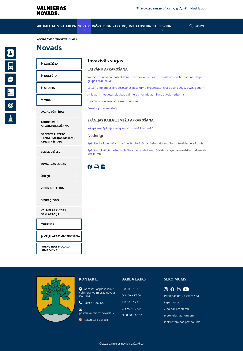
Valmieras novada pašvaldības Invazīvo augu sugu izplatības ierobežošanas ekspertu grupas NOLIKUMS (147, 79)
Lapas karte (172, 302)
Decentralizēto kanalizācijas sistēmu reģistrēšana (58, 137)
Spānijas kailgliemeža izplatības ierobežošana (118, 143)
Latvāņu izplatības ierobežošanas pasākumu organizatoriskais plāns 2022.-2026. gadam (146, 87)
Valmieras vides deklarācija (53, 212)
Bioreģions (50, 200)
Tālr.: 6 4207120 (94, 303)
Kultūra (51, 76)
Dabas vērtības (53, 112)
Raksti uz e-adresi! (96, 319)
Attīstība (143, 27)
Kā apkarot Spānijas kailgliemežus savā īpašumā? (120, 128)
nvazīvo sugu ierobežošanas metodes (113, 101)
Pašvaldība (101, 27)
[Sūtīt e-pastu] (81, 309)
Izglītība (51, 63)
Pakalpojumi (123, 26)
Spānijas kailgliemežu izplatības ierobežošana (120, 150)
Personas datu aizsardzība (181, 296)
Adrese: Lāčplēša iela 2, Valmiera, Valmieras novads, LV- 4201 (97, 292)
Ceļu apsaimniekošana (62, 236)
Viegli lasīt (197, 8)
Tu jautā (10, 79)
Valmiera (68, 27)
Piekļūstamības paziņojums (182, 322)
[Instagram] (167, 289)
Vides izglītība (52, 188)
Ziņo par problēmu (176, 309)
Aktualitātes (48, 27)
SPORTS (49, 88)
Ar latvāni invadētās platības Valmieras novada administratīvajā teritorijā (136, 94)
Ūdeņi (45, 176)
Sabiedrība (162, 27)
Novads (84, 27)
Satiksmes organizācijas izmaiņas (10, 118)
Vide (47, 100)
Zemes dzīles (50, 152)
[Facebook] (91, 168)
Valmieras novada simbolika (55, 248)
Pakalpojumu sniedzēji (103, 108)
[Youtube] (187, 289)
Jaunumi (10, 92)
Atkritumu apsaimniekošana (55, 124)
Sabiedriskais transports (10, 66)
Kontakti (10, 53)
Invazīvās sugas (53, 164)
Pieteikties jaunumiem (10, 105)
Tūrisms (47, 224)
